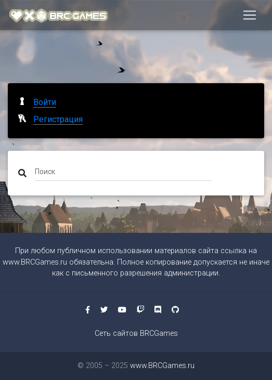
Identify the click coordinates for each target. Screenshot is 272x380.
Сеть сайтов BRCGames (136, 333)
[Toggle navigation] (250, 15)
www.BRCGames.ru (35, 262)
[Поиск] (123, 171)
